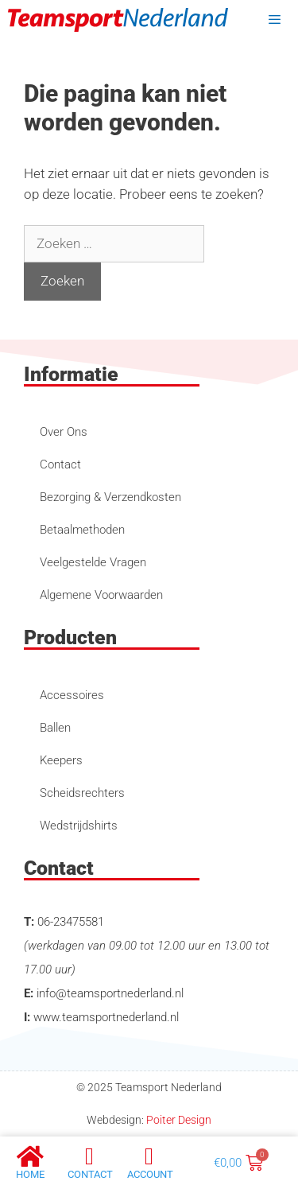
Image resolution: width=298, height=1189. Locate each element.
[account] (149, 1156)
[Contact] (90, 1156)
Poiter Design (178, 1119)
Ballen (55, 728)
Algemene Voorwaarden (101, 595)
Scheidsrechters (82, 793)
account (150, 1174)
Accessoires (72, 695)
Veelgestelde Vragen (93, 562)
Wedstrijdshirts (79, 825)
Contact (60, 464)
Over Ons (63, 432)
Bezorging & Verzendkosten (110, 497)
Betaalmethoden (82, 530)
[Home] (30, 1156)
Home (30, 1174)
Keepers (61, 760)
